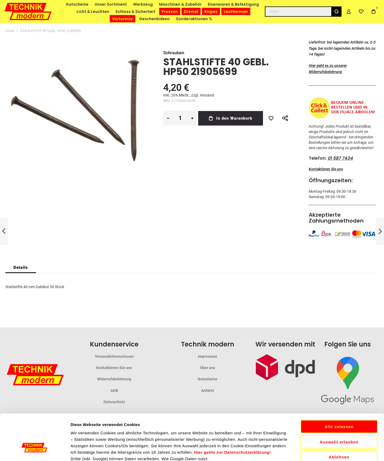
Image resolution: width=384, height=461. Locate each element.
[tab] (20, 267)
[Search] (336, 11)
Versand (207, 95)
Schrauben (173, 52)
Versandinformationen (114, 356)
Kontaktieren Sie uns (326, 169)
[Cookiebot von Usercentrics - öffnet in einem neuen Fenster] (34, 450)
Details (20, 267)
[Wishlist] (361, 11)
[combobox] (303, 11)
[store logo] (28, 11)
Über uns (207, 368)
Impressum (207, 356)
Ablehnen (339, 414)
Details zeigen (286, 450)
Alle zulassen (339, 383)
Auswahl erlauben (339, 398)
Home (10, 31)
